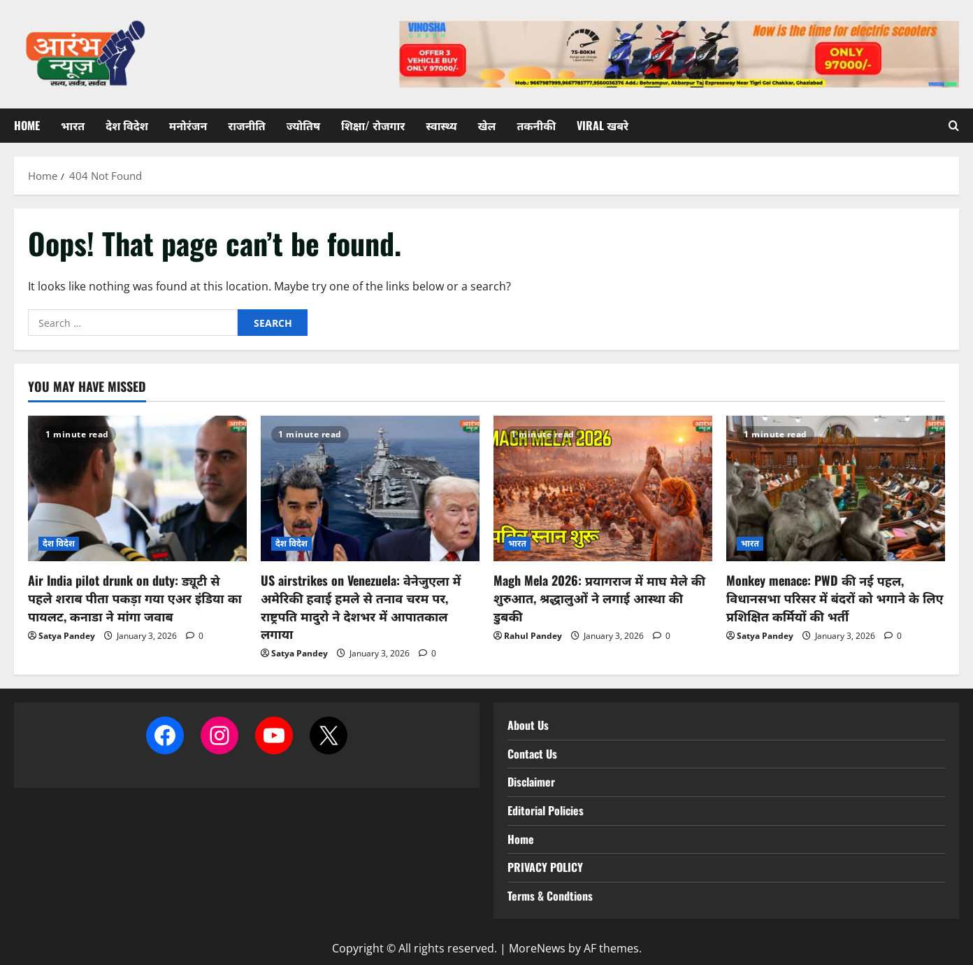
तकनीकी (536, 125)
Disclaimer (531, 781)
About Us (528, 725)
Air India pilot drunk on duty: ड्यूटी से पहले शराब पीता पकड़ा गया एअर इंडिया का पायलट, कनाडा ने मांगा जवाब (135, 597)
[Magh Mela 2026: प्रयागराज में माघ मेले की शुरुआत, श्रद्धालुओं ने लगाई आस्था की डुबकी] (602, 489)
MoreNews (537, 948)
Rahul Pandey (533, 636)
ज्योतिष (303, 125)
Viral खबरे (602, 125)
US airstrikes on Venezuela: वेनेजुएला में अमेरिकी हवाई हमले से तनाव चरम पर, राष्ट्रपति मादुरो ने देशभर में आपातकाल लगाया (361, 606)
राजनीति (247, 125)
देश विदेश (127, 125)
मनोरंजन (188, 125)
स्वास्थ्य (441, 125)
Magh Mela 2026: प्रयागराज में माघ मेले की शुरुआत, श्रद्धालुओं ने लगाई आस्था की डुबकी (599, 597)
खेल (487, 125)
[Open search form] (954, 125)
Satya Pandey (66, 636)
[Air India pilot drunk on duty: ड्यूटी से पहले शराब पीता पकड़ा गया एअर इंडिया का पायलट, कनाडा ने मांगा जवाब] (137, 489)
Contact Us (532, 753)
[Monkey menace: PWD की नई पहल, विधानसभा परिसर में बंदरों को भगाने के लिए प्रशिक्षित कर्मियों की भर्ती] (835, 489)
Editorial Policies (545, 810)
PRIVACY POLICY (545, 867)
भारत (73, 125)
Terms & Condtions (550, 895)
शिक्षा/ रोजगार (373, 125)
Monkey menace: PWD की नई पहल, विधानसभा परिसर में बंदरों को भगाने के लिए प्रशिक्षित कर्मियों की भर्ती (835, 597)
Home (27, 125)
